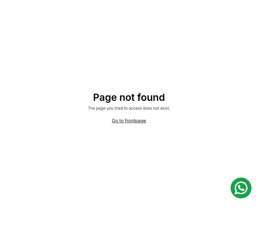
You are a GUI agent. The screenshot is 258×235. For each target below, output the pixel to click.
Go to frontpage (129, 120)
